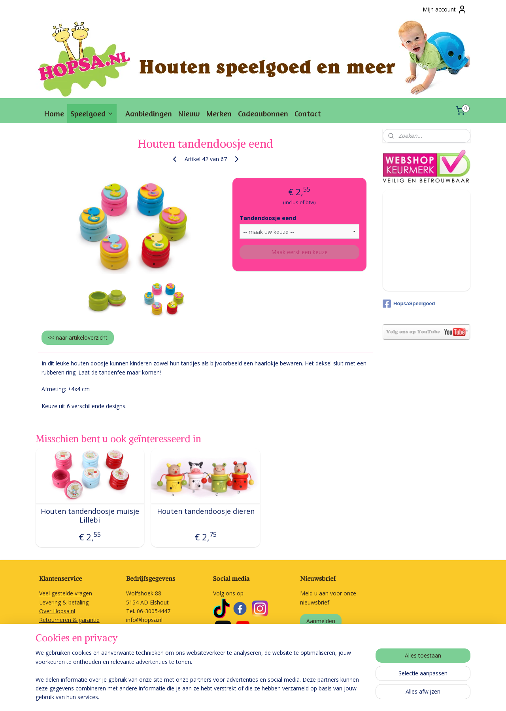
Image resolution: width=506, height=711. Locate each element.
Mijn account (445, 9)
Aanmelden (320, 621)
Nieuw (189, 113)
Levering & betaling (64, 602)
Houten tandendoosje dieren (206, 511)
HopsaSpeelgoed (409, 303)
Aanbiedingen (148, 113)
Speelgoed (91, 113)
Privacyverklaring (60, 646)
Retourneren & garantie (69, 620)
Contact (308, 113)
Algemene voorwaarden (69, 637)
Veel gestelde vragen (65, 593)
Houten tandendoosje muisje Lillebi (90, 515)
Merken (219, 113)
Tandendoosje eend (268, 218)
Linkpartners (55, 655)
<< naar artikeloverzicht (78, 337)
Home (54, 113)
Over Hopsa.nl (57, 611)
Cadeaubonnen (263, 113)
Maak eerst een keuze (299, 252)
